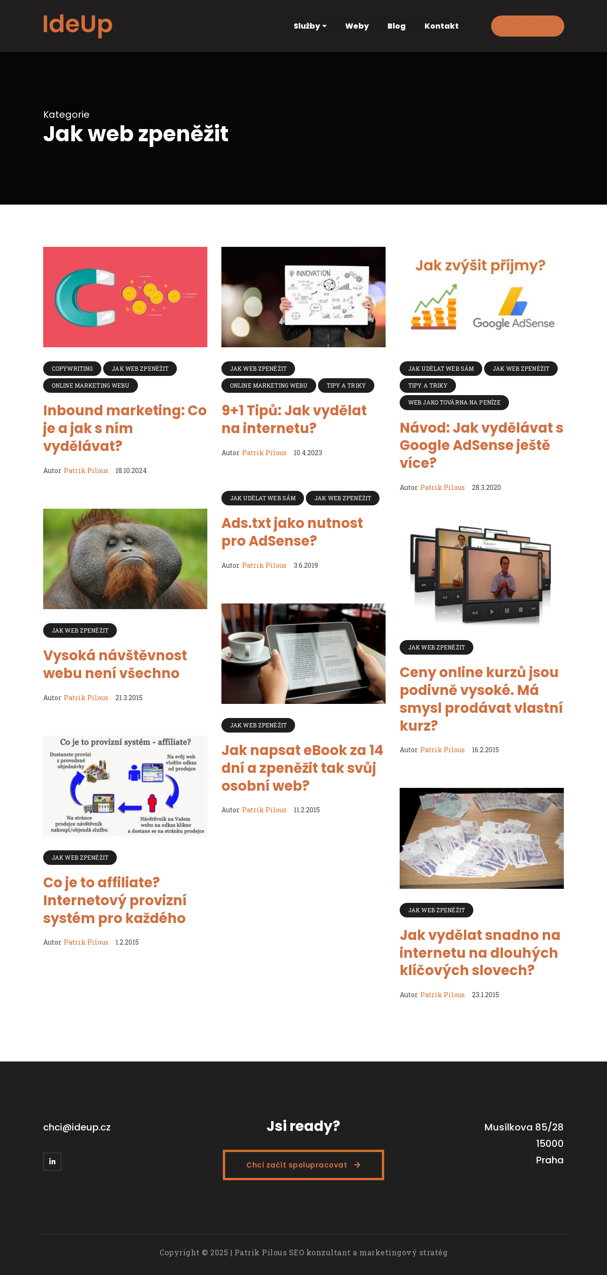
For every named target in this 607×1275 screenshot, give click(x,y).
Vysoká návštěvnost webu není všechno (115, 664)
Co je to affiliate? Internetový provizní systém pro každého (115, 900)
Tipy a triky (346, 385)
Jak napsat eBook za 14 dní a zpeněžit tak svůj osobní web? (302, 768)
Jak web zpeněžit (140, 368)
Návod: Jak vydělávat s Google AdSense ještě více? (481, 446)
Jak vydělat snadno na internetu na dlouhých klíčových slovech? (480, 953)
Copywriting (72, 368)
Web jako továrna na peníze (454, 402)
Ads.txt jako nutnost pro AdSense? (292, 532)
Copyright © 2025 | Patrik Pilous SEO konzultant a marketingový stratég (303, 1252)
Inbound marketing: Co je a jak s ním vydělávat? (125, 428)
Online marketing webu (90, 385)
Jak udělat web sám (441, 368)
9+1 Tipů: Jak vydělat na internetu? (294, 419)
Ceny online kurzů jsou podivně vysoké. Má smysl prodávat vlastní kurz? (481, 699)
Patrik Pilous (86, 470)
